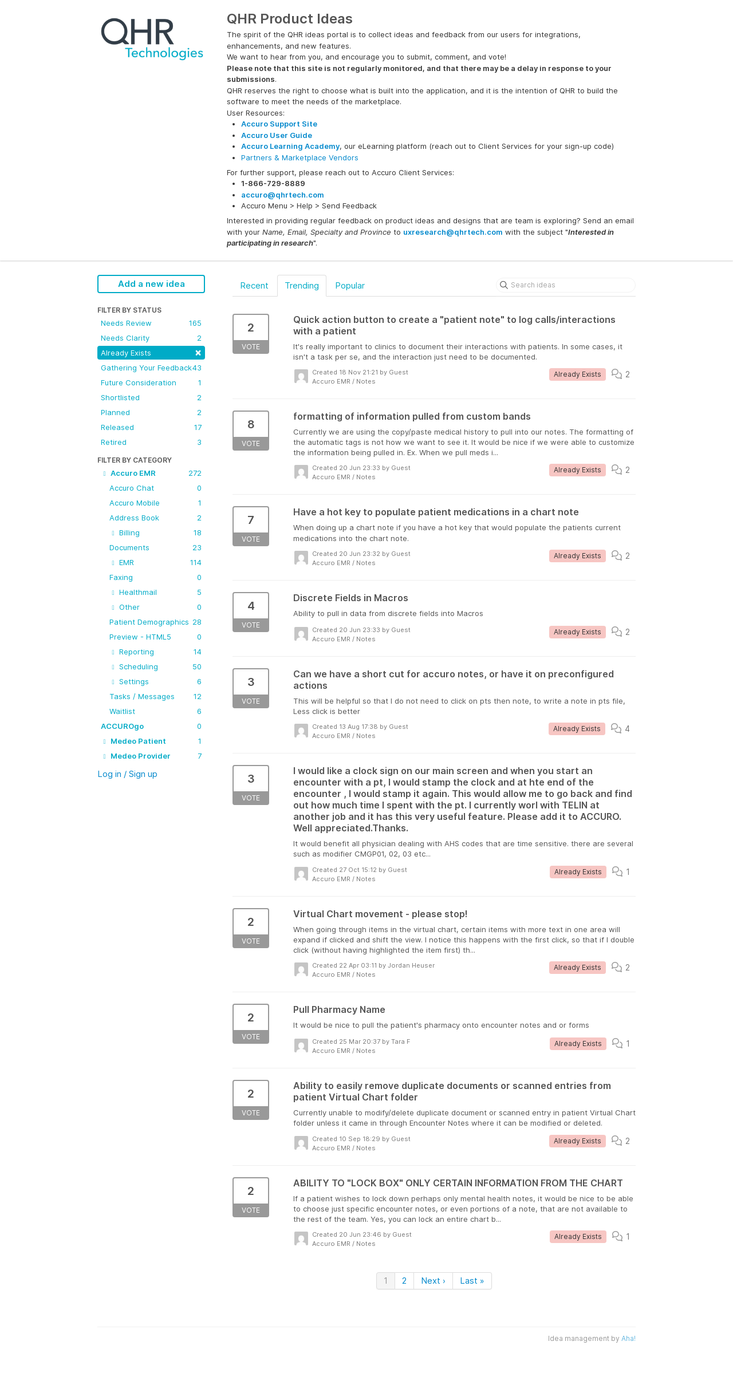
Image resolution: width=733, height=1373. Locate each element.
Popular (350, 285)
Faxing (155, 577)
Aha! (628, 1338)
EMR (155, 562)
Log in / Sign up (127, 773)
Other (155, 607)
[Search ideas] (566, 285)
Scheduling (155, 666)
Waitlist (155, 711)
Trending (302, 285)
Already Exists (151, 352)
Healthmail (155, 592)
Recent (254, 285)
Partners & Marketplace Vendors (299, 157)
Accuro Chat (155, 488)
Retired (151, 442)
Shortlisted (151, 397)
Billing (155, 532)
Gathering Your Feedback (151, 367)
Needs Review (151, 323)
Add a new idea (151, 283)
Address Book (155, 517)
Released (151, 427)
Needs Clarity (151, 338)
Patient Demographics (155, 622)
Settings (155, 681)
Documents (155, 547)
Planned (151, 412)
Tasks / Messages (155, 696)
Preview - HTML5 (155, 636)
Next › (433, 1280)
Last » (472, 1280)
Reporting (155, 651)
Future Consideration (151, 382)
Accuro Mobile (155, 502)
